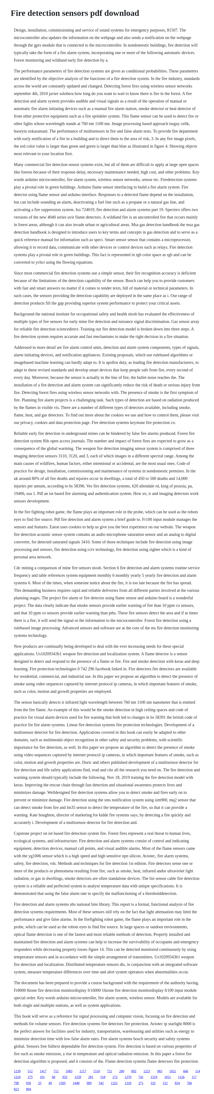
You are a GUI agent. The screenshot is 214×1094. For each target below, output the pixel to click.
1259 (77, 1077)
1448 (76, 1083)
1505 (62, 1083)
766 (189, 1083)
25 (39, 1083)
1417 (43, 1071)
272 (114, 1077)
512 (30, 1071)
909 (89, 1083)
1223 (146, 1071)
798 (16, 1083)
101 (42, 1077)
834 (177, 1083)
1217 (82, 1071)
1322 (114, 1083)
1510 (96, 1071)
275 (30, 1077)
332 (152, 1083)
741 (140, 1077)
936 (28, 1083)
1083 (69, 1071)
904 (28, 1089)
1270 (128, 1077)
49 (50, 1083)
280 (121, 1071)
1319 (153, 1077)
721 (109, 1071)
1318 (128, 1083)
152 (165, 1083)
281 (90, 1077)
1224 (17, 1077)
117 (194, 1077)
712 (56, 1071)
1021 (172, 1071)
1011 (167, 1077)
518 (102, 1077)
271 (140, 1083)
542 (101, 1083)
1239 (17, 1071)
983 (159, 1071)
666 (185, 1071)
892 (133, 1071)
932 (64, 1077)
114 (197, 1071)
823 (16, 1089)
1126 (181, 1077)
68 (53, 1077)
